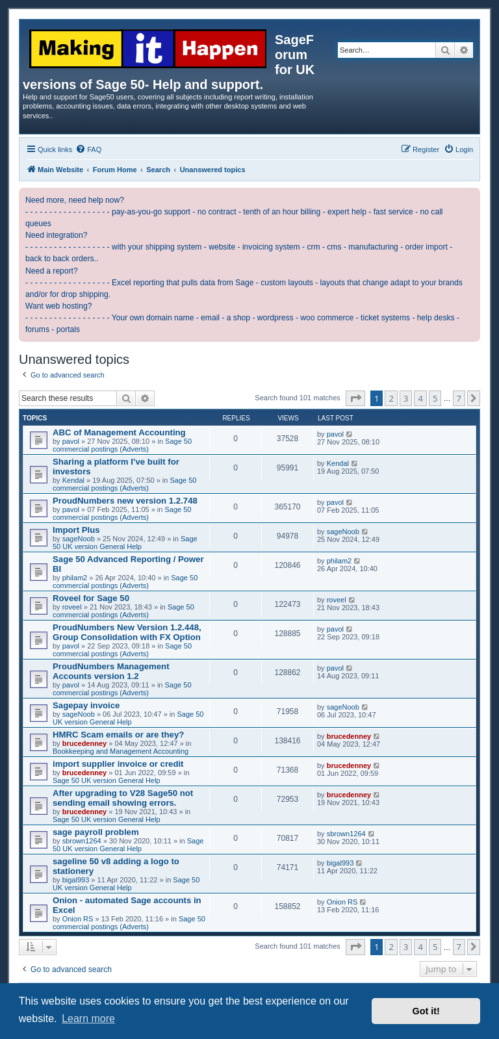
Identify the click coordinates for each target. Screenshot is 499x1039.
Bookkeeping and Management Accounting (120, 751)
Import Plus (76, 530)
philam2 (75, 578)
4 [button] (420, 398)
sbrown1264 (81, 841)
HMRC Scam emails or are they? (118, 734)
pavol (70, 441)
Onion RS (78, 919)
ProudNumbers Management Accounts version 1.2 (111, 671)
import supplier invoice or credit (118, 764)
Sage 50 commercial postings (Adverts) (122, 445)
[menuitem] (88, 149)
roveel (72, 607)
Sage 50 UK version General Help (125, 542)
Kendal (73, 480)
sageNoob (78, 539)
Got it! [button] (426, 1011)
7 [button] (459, 398)
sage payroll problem (96, 832)
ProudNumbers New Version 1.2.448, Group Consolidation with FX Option (127, 632)
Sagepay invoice (86, 705)
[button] (355, 398)
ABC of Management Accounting (119, 432)
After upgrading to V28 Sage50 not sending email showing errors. (123, 798)
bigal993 (76, 880)
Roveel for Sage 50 (91, 598)
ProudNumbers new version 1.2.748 (125, 501)
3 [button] (405, 398)
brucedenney (84, 743)
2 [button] (391, 398)
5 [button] (435, 398)
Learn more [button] (88, 1018)
